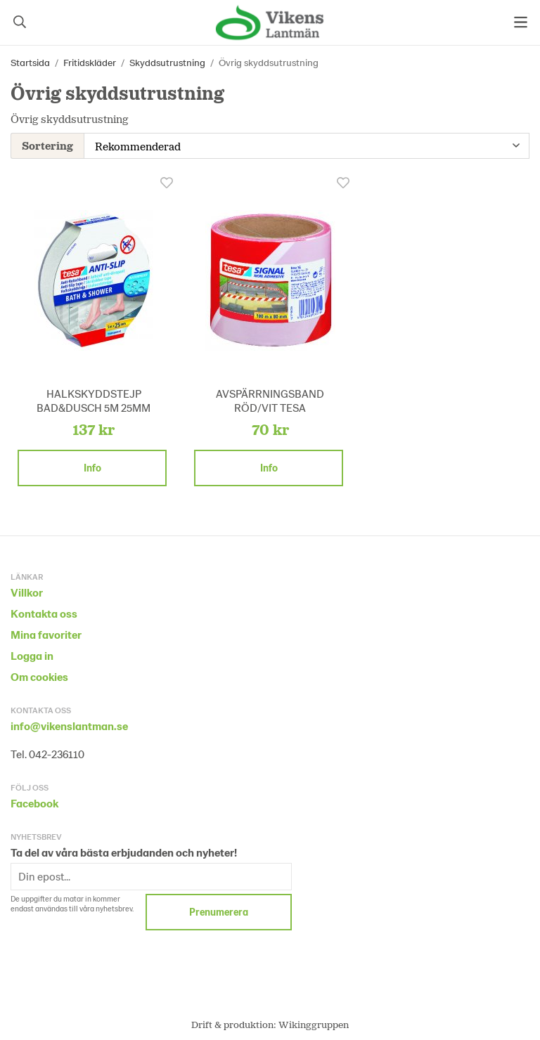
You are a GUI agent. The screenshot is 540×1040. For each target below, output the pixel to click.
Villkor (27, 590)
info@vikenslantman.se (69, 724)
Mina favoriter (46, 632)
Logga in (32, 654)
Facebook (34, 801)
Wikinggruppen (313, 1023)
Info (92, 466)
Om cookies (39, 675)
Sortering (47, 144)
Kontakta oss (44, 611)
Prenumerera (218, 910)
